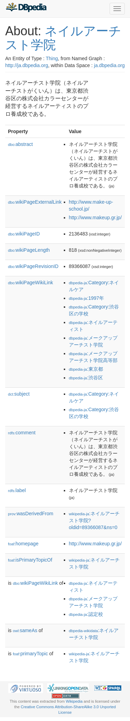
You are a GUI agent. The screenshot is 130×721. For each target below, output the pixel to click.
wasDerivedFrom (30, 513)
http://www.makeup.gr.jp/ (95, 217)
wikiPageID (24, 234)
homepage (23, 543)
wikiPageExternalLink (35, 202)
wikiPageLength (29, 250)
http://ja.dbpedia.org (26, 65)
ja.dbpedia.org (109, 65)
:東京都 (86, 369)
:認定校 (86, 614)
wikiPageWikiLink (30, 282)
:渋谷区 (86, 377)
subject (18, 394)
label (17, 490)
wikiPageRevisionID (33, 266)
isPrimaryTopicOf (30, 560)
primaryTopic (30, 653)
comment (21, 432)
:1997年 (86, 298)
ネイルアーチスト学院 (63, 38)
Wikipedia (74, 701)
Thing (52, 58)
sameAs (25, 630)
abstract (20, 144)
